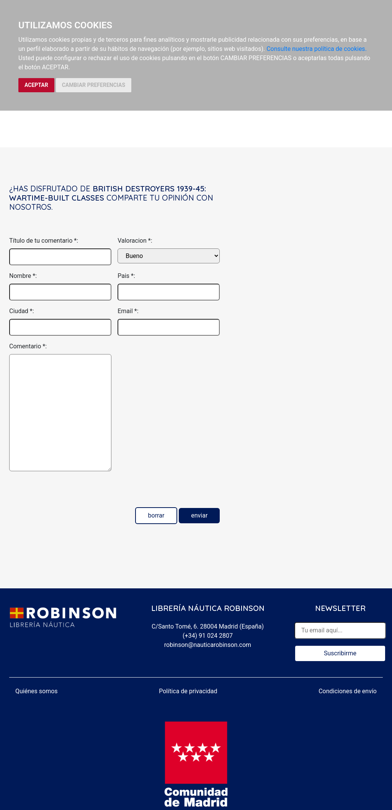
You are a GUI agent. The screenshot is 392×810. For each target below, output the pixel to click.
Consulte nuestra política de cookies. (316, 48)
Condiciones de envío (347, 691)
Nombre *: (23, 275)
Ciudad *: (21, 311)
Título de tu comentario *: (43, 240)
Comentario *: (28, 346)
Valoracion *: (135, 240)
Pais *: (126, 275)
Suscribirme (340, 653)
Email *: (128, 311)
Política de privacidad (188, 691)
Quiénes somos (36, 691)
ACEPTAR (36, 85)
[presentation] (67, 492)
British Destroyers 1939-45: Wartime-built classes (107, 193)
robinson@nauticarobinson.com (207, 644)
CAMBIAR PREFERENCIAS (93, 85)
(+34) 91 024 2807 (208, 635)
